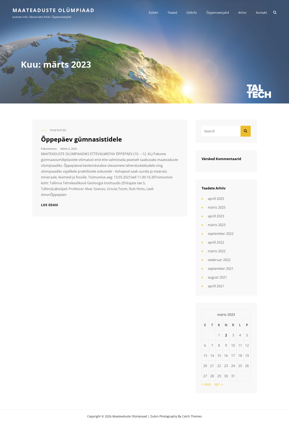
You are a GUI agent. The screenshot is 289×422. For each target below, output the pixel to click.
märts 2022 (217, 251)
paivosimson (49, 149)
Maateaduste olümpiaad (53, 10)
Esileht (153, 12)
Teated (172, 12)
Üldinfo (191, 12)
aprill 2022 (216, 242)
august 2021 (217, 277)
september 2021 (220, 268)
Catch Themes (192, 416)
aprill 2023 (216, 216)
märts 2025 (217, 207)
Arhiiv (242, 12)
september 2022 (220, 233)
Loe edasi (49, 205)
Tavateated (58, 130)
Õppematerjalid (217, 12)
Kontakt (261, 12)
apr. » (218, 384)
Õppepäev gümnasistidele (81, 139)
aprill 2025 (216, 198)
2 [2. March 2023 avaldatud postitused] (226, 335)
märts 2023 (217, 225)
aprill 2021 (216, 286)
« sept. (207, 384)
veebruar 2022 (219, 260)
